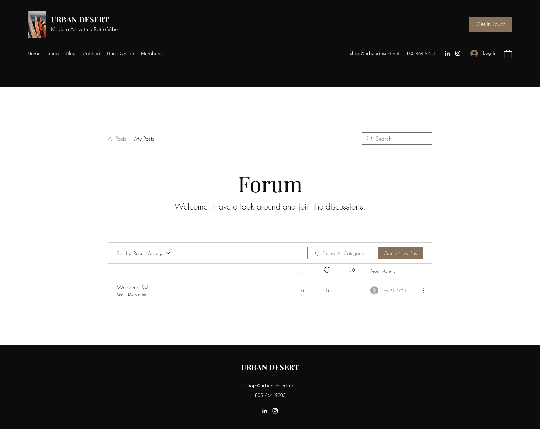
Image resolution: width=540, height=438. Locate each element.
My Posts (144, 138)
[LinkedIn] (447, 53)
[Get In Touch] (490, 24)
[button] (508, 53)
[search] (397, 138)
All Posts (117, 138)
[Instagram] (457, 53)
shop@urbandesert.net (375, 53)
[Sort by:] (144, 253)
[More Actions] (419, 290)
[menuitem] (339, 253)
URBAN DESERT (81, 19)
